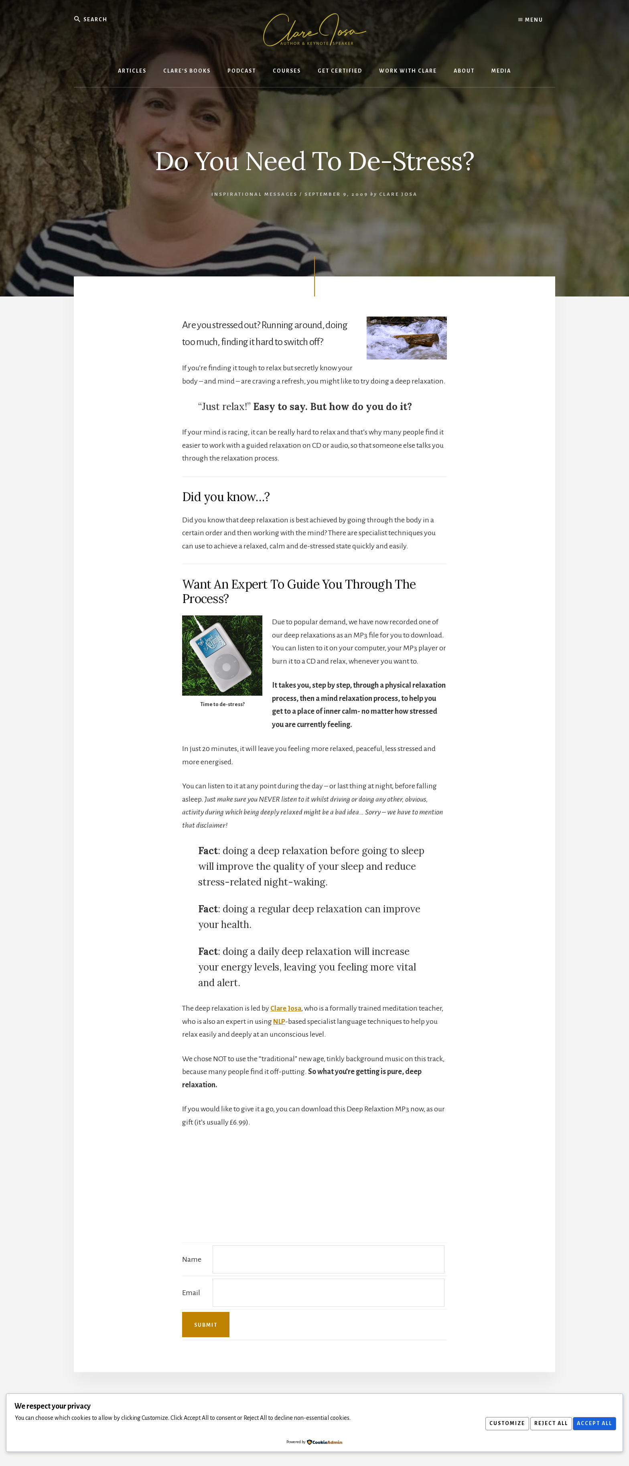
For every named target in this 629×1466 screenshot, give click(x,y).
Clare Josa (286, 1009)
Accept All (593, 1423)
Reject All (546, 1423)
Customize (499, 1423)
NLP (280, 1021)
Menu (530, 20)
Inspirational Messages (254, 194)
